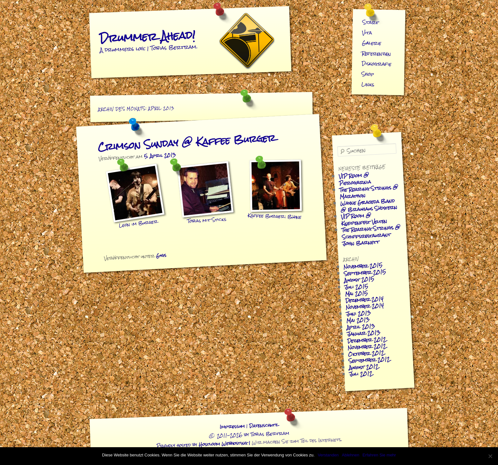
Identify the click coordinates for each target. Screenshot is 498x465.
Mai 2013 (358, 320)
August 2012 (364, 367)
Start (370, 22)
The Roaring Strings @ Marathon (368, 192)
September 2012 (369, 360)
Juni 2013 (358, 313)
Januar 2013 (363, 333)
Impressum (232, 427)
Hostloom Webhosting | (270, 442)
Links (367, 84)
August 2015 (359, 279)
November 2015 (362, 266)
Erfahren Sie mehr (379, 455)
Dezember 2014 (364, 299)
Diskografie (377, 64)
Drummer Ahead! (147, 36)
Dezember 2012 (366, 340)
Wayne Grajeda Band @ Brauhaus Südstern (368, 205)
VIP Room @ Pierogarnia (355, 179)
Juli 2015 (356, 286)
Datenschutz (263, 425)
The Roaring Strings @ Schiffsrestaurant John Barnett (370, 235)
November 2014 (365, 306)
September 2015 (365, 273)
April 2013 (361, 326)
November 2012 (366, 346)
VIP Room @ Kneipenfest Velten (364, 219)
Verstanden (328, 455)
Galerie (371, 43)
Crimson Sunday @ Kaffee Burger (187, 142)
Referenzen (376, 53)
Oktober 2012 (366, 353)
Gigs (161, 255)
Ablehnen (350, 455)
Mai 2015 (356, 293)
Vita (367, 33)
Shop (367, 74)
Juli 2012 (361, 373)
